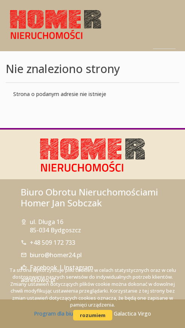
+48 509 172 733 (52, 242)
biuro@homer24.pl (56, 255)
